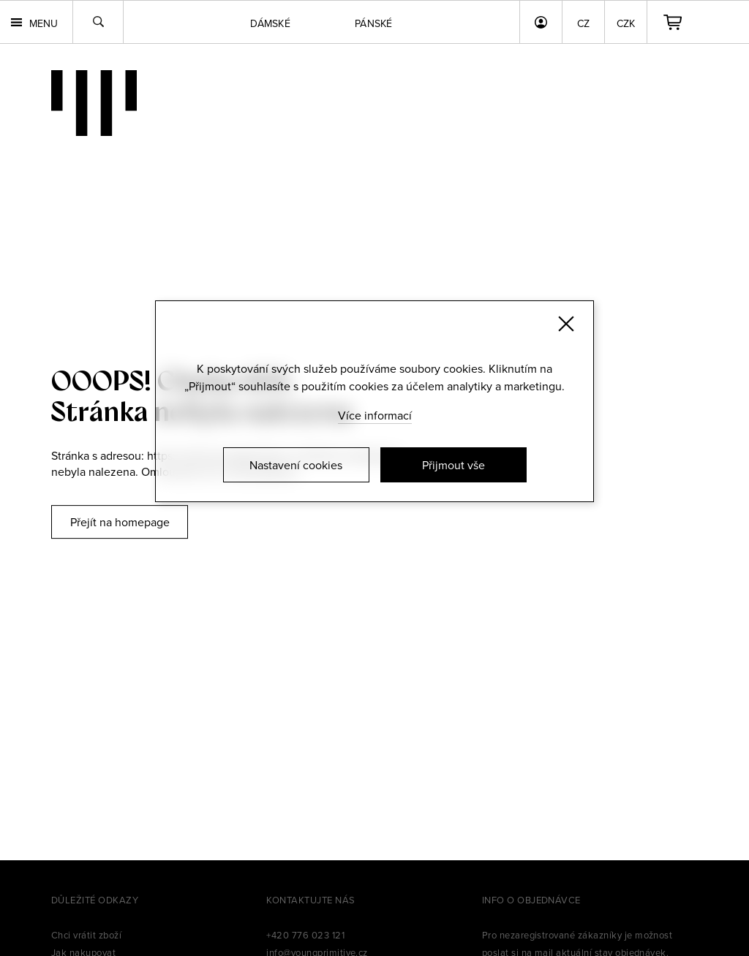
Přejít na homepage (120, 522)
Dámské (270, 23)
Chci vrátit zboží (86, 934)
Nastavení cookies (295, 465)
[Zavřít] (566, 324)
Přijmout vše (453, 465)
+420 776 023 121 (305, 934)
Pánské (374, 23)
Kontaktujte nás (310, 899)
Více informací (375, 415)
